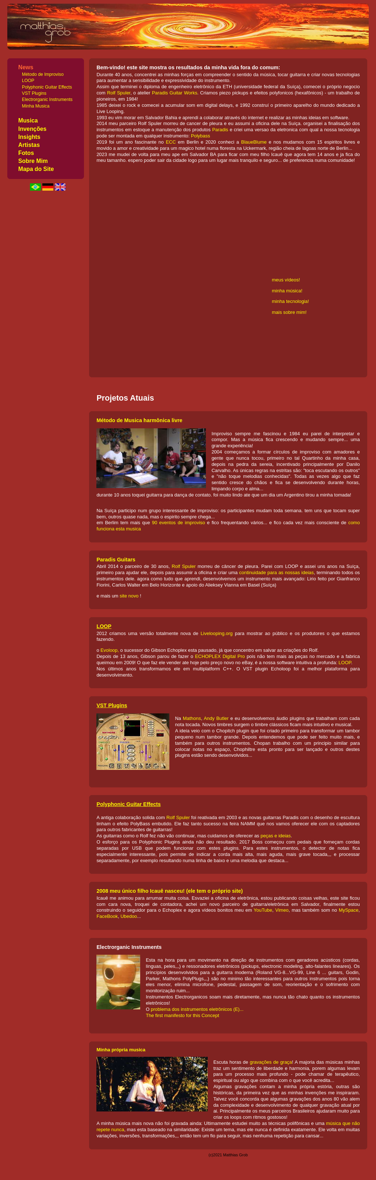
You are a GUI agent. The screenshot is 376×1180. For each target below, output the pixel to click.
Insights (29, 137)
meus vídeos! (286, 280)
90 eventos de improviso (178, 522)
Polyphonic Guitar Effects (47, 87)
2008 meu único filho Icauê (129, 891)
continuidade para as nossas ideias (276, 572)
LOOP (28, 80)
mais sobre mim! (289, 312)
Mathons (192, 718)
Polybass (200, 136)
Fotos (26, 153)
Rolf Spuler (118, 93)
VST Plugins (34, 93)
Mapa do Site (36, 169)
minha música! (287, 290)
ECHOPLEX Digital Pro (220, 656)
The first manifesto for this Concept (182, 1015)
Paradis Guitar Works (174, 93)
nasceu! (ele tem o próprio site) (203, 891)
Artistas (29, 145)
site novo (129, 596)
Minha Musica (35, 106)
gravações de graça (271, 1062)
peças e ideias (276, 835)
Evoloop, (109, 650)
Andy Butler (216, 718)
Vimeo (281, 910)
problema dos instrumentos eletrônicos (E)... (197, 1009)
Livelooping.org (216, 633)
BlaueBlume (254, 142)
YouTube (263, 910)
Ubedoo (128, 916)
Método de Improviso (43, 74)
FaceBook (107, 916)
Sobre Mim (33, 161)
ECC (171, 142)
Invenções (32, 129)
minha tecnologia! (290, 301)
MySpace (348, 910)
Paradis (220, 129)
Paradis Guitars (115, 559)
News (25, 67)
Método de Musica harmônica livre (139, 420)
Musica (28, 120)
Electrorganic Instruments (47, 99)
